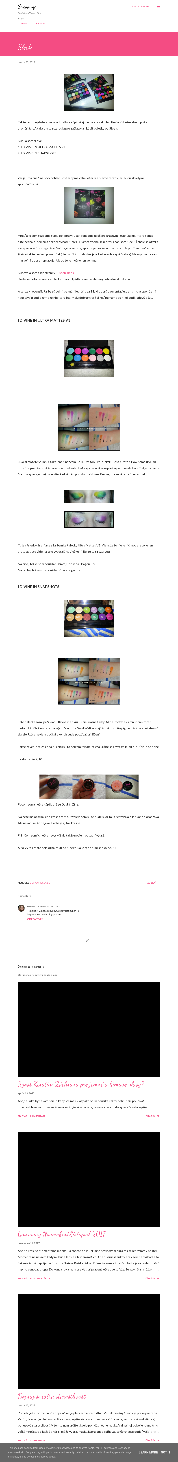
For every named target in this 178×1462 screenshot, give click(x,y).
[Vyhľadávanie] (140, 6)
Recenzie (38, 23)
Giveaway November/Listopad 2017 (61, 1234)
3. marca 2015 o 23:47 (49, 906)
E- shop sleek (65, 273)
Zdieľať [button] (151, 882)
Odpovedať (35, 919)
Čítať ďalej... (152, 1116)
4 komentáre (37, 1116)
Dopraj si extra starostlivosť (52, 1396)
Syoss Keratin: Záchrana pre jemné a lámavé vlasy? (81, 1084)
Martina (31, 906)
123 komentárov (40, 1278)
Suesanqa (27, 6)
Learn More (148, 1452)
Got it (166, 1452)
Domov (21, 23)
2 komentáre (37, 1440)
